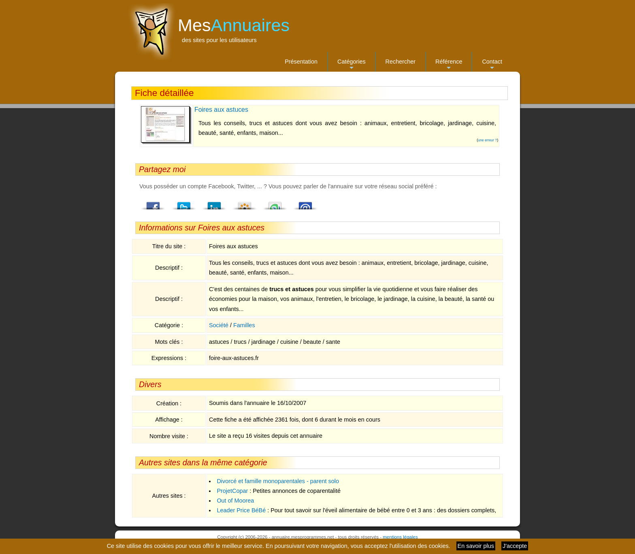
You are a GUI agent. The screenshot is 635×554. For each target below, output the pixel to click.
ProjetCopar (232, 491)
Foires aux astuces (221, 109)
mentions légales (400, 537)
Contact (492, 65)
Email (305, 203)
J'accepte (515, 546)
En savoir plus (476, 546)
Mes (234, 25)
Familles (244, 325)
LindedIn (214, 203)
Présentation (301, 61)
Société (218, 325)
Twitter (184, 203)
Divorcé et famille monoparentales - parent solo (278, 481)
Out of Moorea (235, 500)
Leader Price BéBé (241, 510)
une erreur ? (487, 140)
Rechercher (401, 61)
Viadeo (244, 203)
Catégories (351, 65)
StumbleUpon (275, 203)
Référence (448, 65)
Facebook (153, 203)
